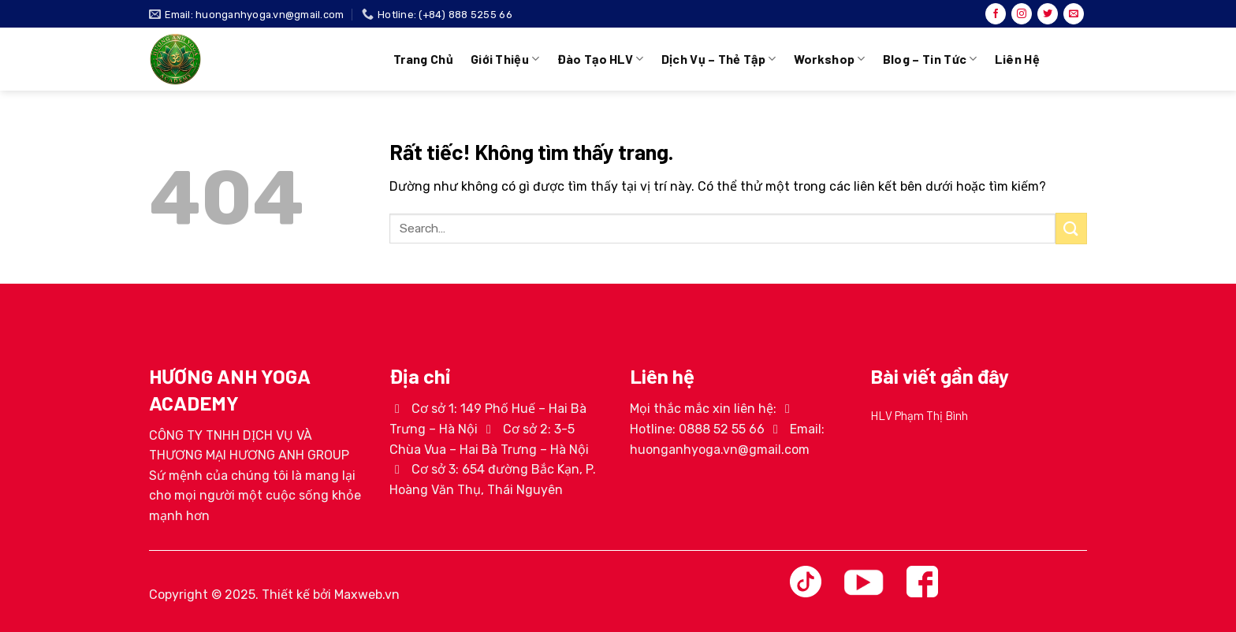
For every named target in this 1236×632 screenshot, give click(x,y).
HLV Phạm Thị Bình (919, 415)
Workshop (830, 59)
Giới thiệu (505, 59)
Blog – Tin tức (930, 59)
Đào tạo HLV (600, 59)
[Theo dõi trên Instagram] (1021, 14)
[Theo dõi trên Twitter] (1047, 14)
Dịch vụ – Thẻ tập (718, 59)
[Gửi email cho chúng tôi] (1073, 14)
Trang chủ (423, 58)
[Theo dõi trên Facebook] (995, 14)
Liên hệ (1017, 58)
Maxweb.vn (367, 594)
